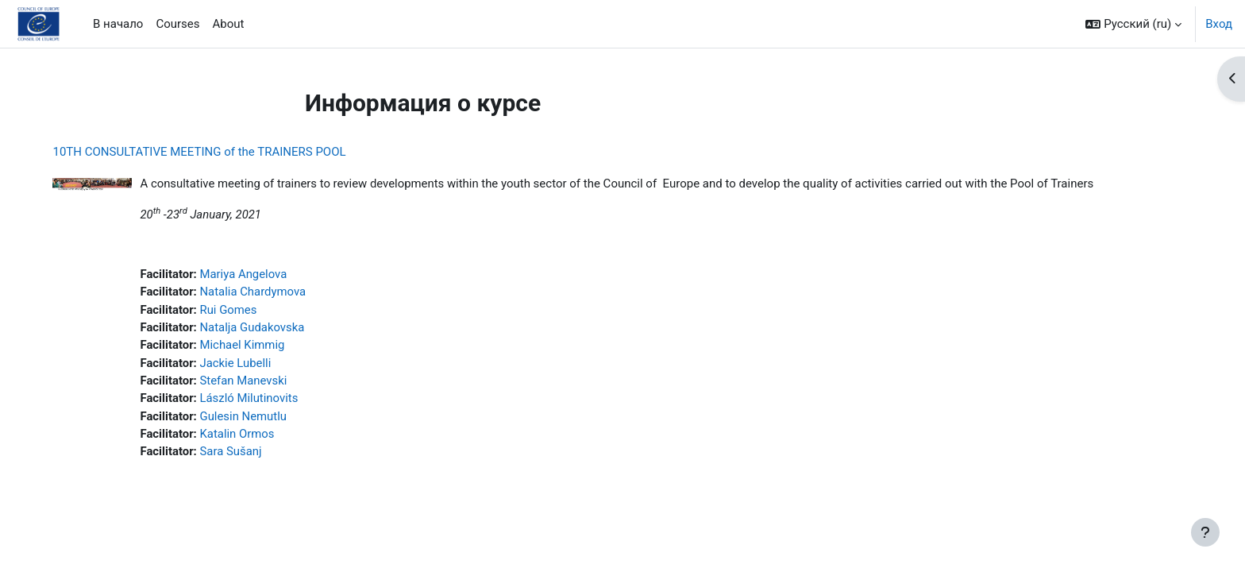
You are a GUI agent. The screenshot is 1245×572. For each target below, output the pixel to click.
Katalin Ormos (245, 435)
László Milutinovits (257, 399)
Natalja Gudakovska (261, 328)
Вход (1218, 24)
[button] (1133, 24)
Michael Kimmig (251, 346)
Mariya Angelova (252, 275)
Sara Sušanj (239, 453)
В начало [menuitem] (118, 24)
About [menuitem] (229, 24)
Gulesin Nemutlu (251, 418)
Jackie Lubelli (244, 364)
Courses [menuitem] (177, 24)
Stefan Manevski (252, 382)
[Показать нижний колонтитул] (1205, 532)
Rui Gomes (237, 310)
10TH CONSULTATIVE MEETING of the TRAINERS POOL (206, 152)
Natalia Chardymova (261, 292)
